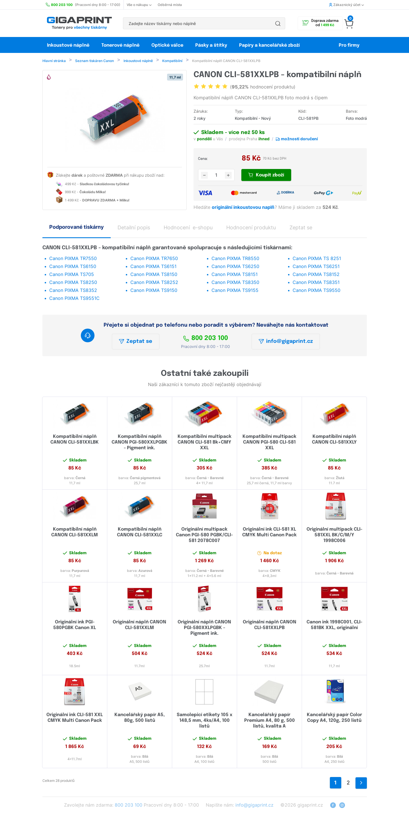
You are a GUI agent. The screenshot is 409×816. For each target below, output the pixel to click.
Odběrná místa (170, 5)
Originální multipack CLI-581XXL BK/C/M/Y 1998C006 (334, 535)
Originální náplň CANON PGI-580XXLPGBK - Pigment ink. (204, 628)
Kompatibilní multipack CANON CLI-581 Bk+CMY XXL (204, 443)
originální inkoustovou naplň (244, 208)
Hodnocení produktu (251, 228)
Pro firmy (349, 45)
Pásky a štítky (211, 45)
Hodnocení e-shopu (188, 228)
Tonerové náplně (120, 45)
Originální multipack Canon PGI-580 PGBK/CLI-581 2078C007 (204, 535)
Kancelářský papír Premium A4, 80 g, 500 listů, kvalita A (269, 721)
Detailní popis (134, 228)
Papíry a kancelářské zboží (270, 45)
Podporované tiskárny (76, 227)
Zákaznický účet (346, 5)
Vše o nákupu (139, 5)
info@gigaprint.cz (286, 342)
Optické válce (167, 45)
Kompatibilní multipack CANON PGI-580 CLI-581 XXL (269, 443)
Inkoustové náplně (68, 45)
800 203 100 (205, 339)
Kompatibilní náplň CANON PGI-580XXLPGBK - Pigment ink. (139, 443)
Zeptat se (135, 342)
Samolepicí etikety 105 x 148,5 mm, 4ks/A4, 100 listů (204, 721)
